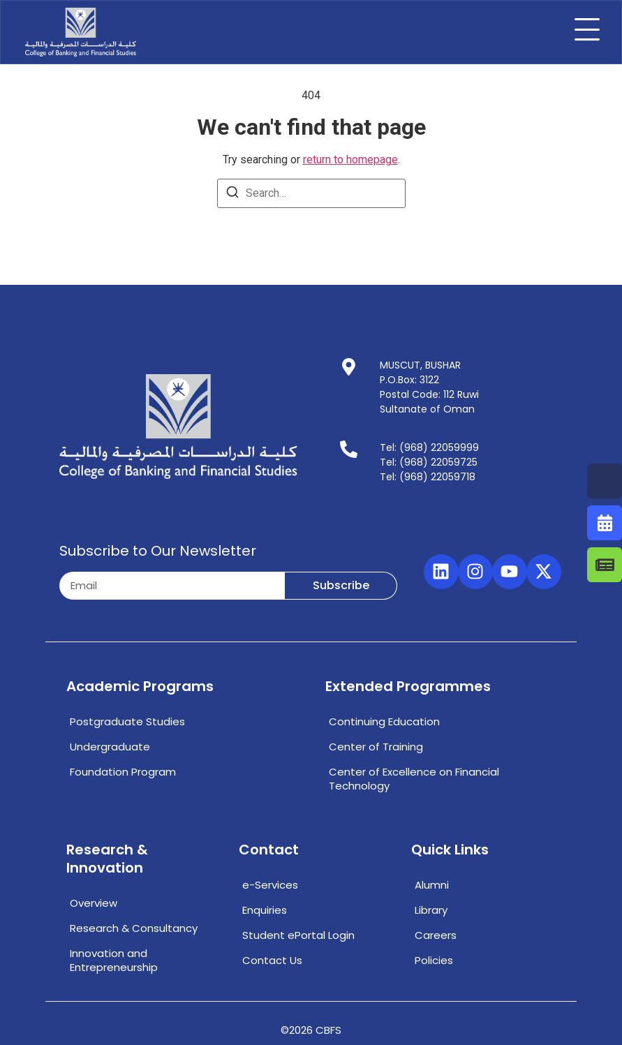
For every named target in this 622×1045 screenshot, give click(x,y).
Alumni (432, 884)
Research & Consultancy (134, 928)
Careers (436, 935)
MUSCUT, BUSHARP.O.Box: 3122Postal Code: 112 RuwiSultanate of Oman (429, 387)
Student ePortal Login (298, 935)
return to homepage (350, 159)
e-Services (270, 884)
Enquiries (264, 910)
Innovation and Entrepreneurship (114, 960)
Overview (93, 903)
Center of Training (376, 746)
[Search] (232, 194)
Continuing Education (384, 721)
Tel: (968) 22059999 (429, 447)
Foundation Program (123, 771)
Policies (434, 960)
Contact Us (272, 960)
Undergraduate (110, 746)
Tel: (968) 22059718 (427, 477)
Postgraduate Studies (127, 721)
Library (431, 910)
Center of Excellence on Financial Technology (414, 778)
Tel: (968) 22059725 (428, 462)
